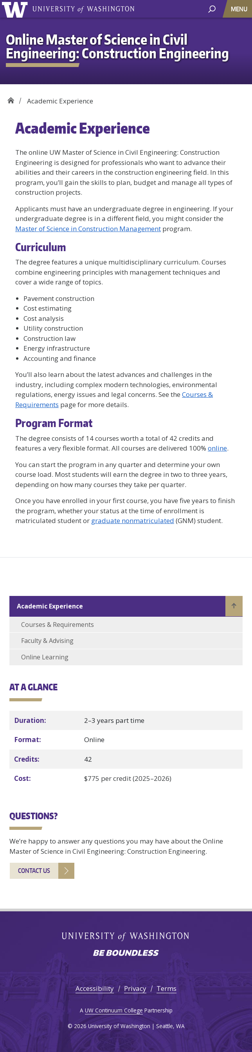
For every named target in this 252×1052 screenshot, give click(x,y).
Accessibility (95, 988)
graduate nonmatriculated (132, 520)
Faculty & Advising (47, 640)
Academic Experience (50, 606)
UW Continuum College (114, 1010)
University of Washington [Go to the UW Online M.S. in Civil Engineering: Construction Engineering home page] (16, 9)
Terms (166, 988)
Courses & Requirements (57, 624)
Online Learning (44, 657)
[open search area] (212, 8)
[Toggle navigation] (240, 9)
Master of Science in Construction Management (88, 228)
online (217, 448)
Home (11, 98)
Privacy (135, 988)
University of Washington (83, 9)
